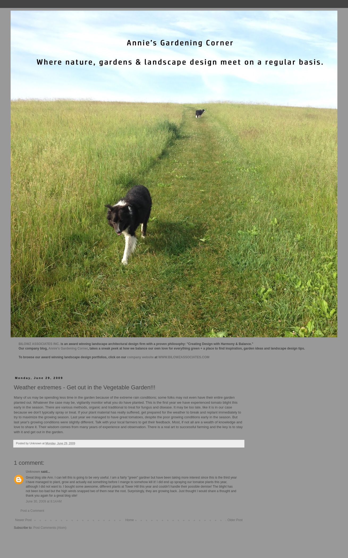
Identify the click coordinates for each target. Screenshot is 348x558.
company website (140, 357)
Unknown (33, 472)
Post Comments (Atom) (49, 528)
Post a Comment (32, 511)
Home (129, 520)
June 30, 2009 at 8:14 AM (44, 501)
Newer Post (23, 520)
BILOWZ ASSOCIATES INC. (39, 344)
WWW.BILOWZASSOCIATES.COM (183, 357)
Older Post (235, 520)
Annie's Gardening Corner (68, 348)
